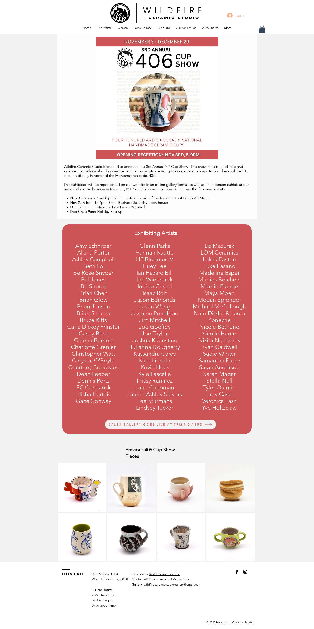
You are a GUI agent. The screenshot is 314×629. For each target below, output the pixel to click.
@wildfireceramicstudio (164, 574)
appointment (109, 605)
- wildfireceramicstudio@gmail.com (166, 579)
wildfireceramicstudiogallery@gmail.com (172, 584)
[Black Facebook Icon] (236, 571)
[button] (122, 28)
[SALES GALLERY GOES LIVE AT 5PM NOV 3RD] (160, 424)
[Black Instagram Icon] (245, 571)
